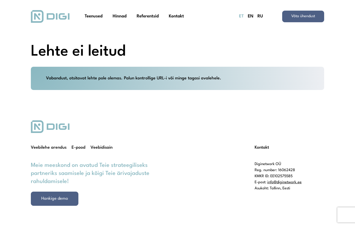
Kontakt (176, 16)
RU (260, 16)
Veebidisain (102, 147)
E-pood (78, 147)
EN (250, 16)
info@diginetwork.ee (284, 182)
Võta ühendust (303, 16)
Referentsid (148, 16)
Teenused (94, 16)
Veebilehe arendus (48, 147)
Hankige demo (54, 198)
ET (241, 16)
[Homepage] (50, 16)
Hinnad (120, 16)
